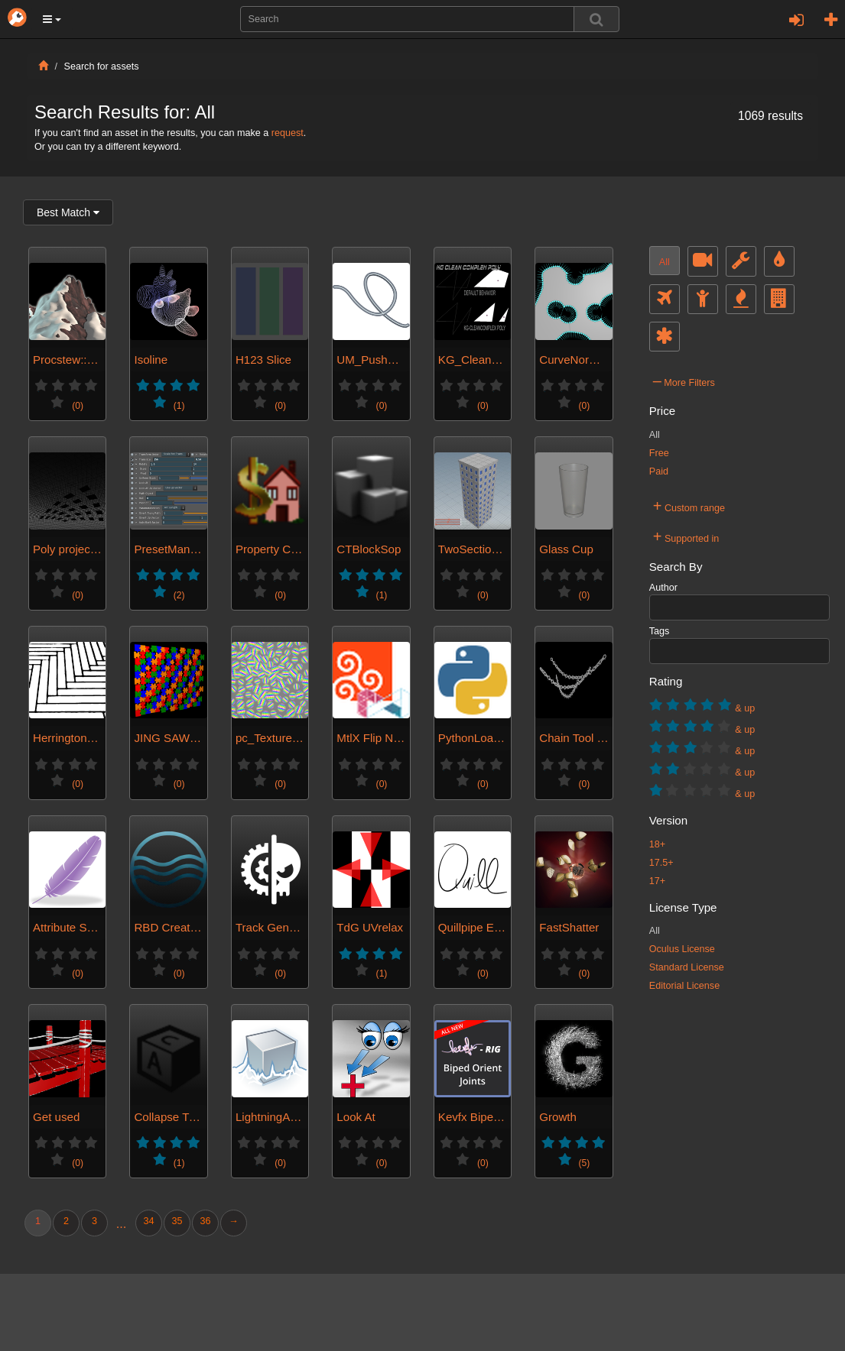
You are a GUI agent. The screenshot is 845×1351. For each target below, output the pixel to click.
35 (176, 1221)
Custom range (689, 505)
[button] (52, 19)
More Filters (684, 380)
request (287, 133)
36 (205, 1221)
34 (148, 1221)
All (664, 262)
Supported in (686, 536)
